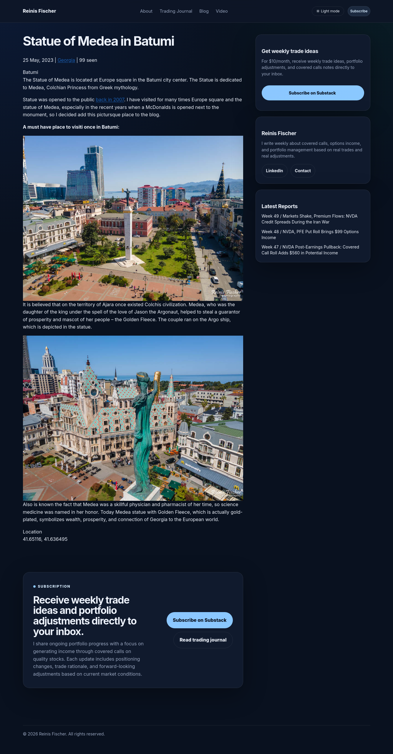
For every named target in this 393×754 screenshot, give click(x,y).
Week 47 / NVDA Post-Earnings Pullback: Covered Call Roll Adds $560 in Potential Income (310, 249)
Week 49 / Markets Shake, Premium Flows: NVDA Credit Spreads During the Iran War (310, 218)
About (146, 11)
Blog (204, 11)
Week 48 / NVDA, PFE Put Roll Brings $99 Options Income (310, 234)
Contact (303, 170)
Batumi (30, 72)
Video (222, 11)
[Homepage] (39, 11)
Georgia (66, 60)
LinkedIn (274, 170)
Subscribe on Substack (200, 620)
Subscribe (359, 11)
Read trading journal (203, 640)
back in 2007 (110, 99)
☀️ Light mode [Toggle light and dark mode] (328, 11)
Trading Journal (176, 11)
